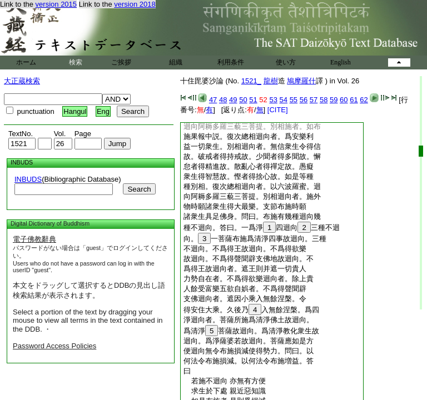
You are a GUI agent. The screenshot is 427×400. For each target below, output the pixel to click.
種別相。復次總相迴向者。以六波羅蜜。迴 (252, 186)
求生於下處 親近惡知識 (224, 391)
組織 (175, 62)
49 (233, 100)
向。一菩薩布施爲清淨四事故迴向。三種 (254, 238)
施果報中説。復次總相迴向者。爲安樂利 (248, 136)
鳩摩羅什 (301, 81)
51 (253, 100)
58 (323, 100)
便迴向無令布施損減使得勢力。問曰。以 (248, 351)
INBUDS (28, 179)
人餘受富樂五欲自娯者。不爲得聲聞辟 (244, 288)
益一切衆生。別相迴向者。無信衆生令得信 (252, 146)
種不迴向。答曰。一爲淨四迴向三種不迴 (261, 227)
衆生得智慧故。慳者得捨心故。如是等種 (248, 176)
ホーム (26, 62)
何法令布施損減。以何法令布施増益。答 (248, 361)
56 (303, 100)
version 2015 (56, 4)
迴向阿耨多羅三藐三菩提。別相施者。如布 (252, 126)
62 (364, 100)
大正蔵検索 (22, 81)
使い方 (286, 62)
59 (333, 100)
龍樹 (271, 81)
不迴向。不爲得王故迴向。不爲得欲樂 (244, 248)
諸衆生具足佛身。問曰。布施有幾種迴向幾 (252, 216)
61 (354, 100)
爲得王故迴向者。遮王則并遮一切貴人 (244, 268)
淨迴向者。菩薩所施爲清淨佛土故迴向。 (248, 320)
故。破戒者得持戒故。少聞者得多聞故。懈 (252, 156)
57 (313, 100)
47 (213, 100)
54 (283, 100)
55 (293, 100)
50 (243, 100)
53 (273, 100)
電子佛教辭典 (34, 239)
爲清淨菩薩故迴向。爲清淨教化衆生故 (251, 331)
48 (223, 100)
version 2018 (134, 4)
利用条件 (230, 62)
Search (139, 189)
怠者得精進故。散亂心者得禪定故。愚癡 (248, 166)
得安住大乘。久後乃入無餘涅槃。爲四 (251, 310)
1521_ (251, 81)
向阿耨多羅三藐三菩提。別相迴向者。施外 (252, 196)
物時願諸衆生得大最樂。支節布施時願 (244, 206)
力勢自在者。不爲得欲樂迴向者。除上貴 (248, 278)
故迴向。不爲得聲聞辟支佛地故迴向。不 (248, 258)
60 (343, 100)
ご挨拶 (121, 62)
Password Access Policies (54, 346)
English (340, 62)
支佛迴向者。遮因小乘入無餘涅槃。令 (244, 298)
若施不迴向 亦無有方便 (224, 381)
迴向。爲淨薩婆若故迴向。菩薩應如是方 (248, 341)
